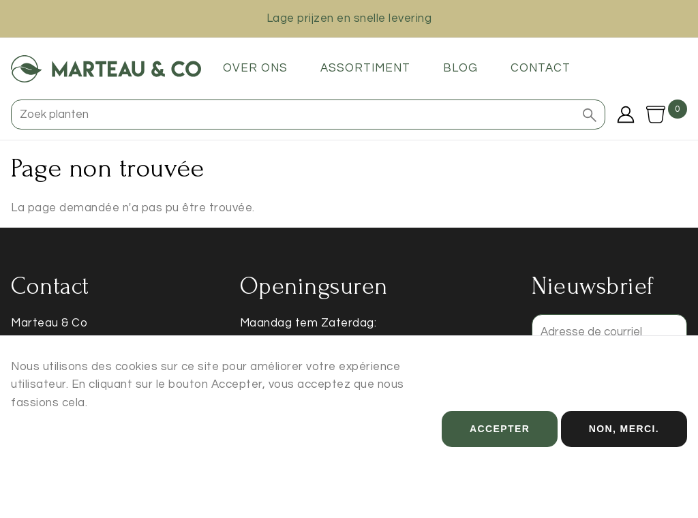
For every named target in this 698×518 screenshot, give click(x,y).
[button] (589, 115)
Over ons (255, 68)
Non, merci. (624, 440)
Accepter (500, 440)
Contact (541, 68)
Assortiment (365, 68)
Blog (460, 68)
